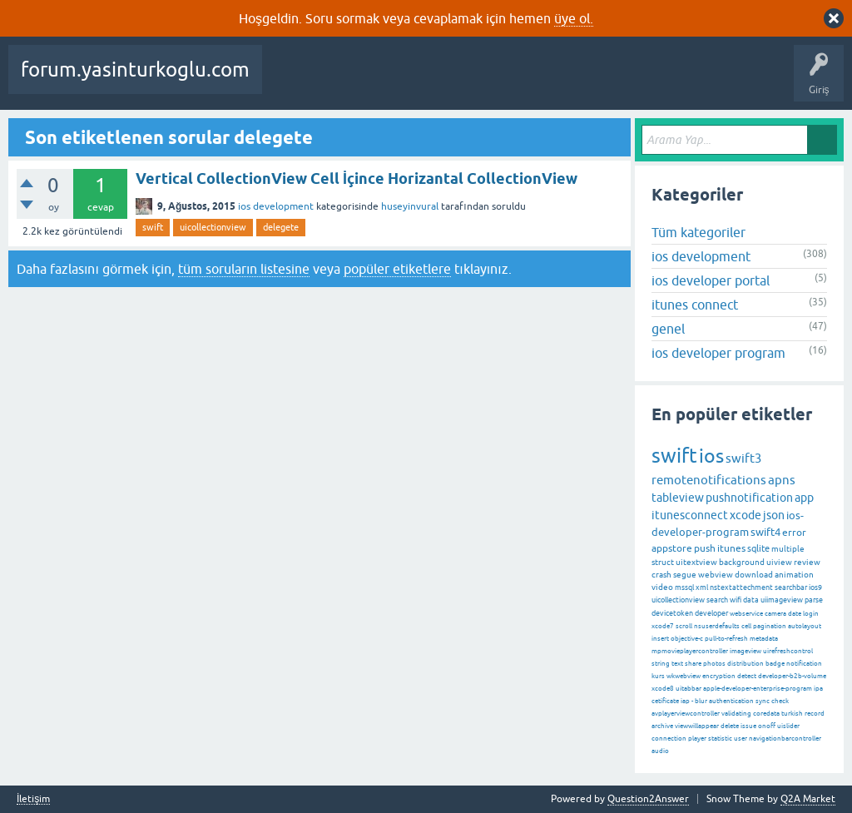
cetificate (665, 701)
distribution (745, 663)
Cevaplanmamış (441, 81)
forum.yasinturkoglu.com (135, 69)
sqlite (758, 548)
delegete (281, 227)
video (662, 587)
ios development (276, 206)
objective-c (687, 638)
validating (736, 713)
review (807, 562)
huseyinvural (409, 206)
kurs (658, 676)
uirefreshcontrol (788, 651)
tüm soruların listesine (244, 268)
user (740, 738)
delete (730, 726)
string (660, 663)
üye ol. (573, 18)
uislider (788, 726)
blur (701, 701)
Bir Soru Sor (718, 81)
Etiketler (516, 81)
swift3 (743, 458)
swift (152, 227)
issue (748, 726)
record (815, 713)
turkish (792, 713)
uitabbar (688, 688)
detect (746, 676)
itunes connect (694, 304)
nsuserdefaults (717, 626)
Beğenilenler (356, 81)
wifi (735, 600)
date (794, 613)
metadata (764, 638)
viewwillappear (697, 726)
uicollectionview (213, 227)
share (693, 663)
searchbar (791, 587)
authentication (731, 701)
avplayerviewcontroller (685, 713)
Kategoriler (580, 81)
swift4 (765, 532)
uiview (779, 562)
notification (804, 663)
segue (684, 574)
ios (711, 456)
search (717, 600)
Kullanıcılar (649, 81)
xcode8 (662, 688)
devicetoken (672, 613)
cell (746, 626)
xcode (745, 515)
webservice (746, 613)
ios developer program (718, 352)
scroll (684, 626)
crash (661, 574)
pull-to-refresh (726, 638)
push (705, 548)
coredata (766, 713)
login (811, 613)
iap (685, 701)
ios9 (815, 587)
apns (781, 480)
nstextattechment (741, 587)
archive (662, 726)
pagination (769, 626)
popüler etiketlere (397, 268)
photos (714, 663)
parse (814, 600)
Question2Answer (648, 799)
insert (660, 638)
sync (762, 701)
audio (660, 751)
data (751, 600)
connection (668, 738)
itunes (731, 548)
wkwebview (683, 676)
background (742, 562)
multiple (788, 548)
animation (794, 574)
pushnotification (749, 497)
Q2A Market (807, 799)
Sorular (291, 81)
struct (662, 562)
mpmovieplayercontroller (689, 651)
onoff (766, 726)
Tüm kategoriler (698, 232)
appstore (671, 548)
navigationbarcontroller (785, 738)
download (754, 574)
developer (711, 613)
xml (702, 587)
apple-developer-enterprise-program (757, 688)
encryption (719, 676)
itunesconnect (689, 515)
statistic (720, 738)
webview (715, 574)
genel (668, 328)
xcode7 (662, 626)
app (804, 497)
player (697, 738)
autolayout (804, 626)
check (780, 701)
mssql (684, 587)
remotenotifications (708, 480)
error (794, 532)
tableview (677, 497)
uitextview (696, 562)
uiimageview (781, 600)
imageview (745, 651)
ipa (818, 688)
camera (775, 613)
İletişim (33, 799)
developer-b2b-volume (792, 676)
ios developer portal (710, 280)
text (677, 663)
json (774, 515)
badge (775, 663)
